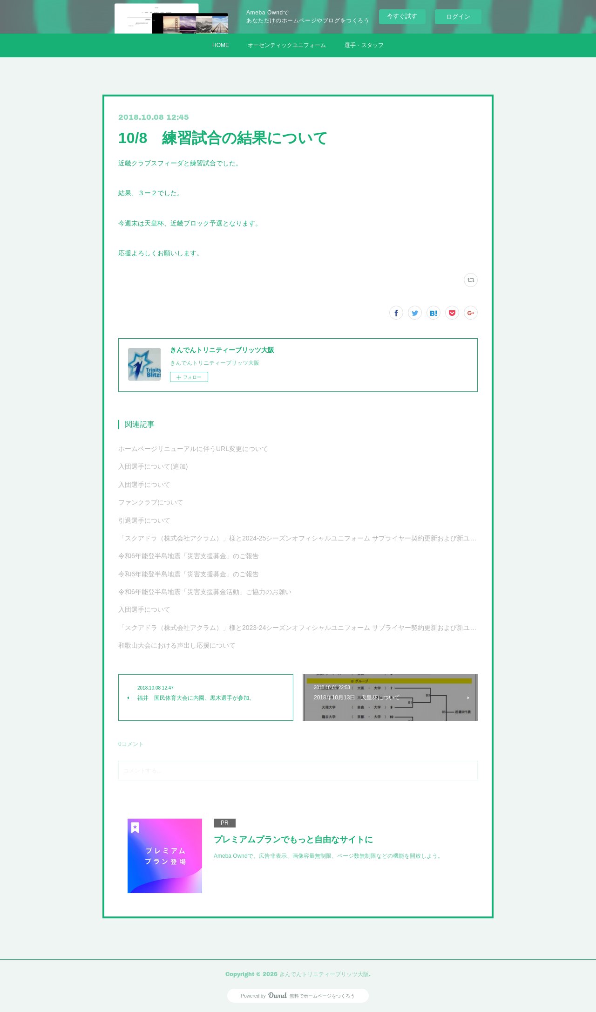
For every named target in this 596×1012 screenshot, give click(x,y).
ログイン (458, 16)
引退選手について (144, 520)
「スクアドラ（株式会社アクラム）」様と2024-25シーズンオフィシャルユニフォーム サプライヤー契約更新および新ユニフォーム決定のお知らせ (298, 538)
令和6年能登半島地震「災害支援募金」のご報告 (188, 556)
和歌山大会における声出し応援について (177, 645)
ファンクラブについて (150, 502)
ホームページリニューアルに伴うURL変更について (193, 448)
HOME (220, 45)
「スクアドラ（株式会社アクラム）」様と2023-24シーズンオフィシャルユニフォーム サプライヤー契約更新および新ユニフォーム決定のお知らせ (298, 627)
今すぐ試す (402, 16)
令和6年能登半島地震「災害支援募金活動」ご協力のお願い (204, 591)
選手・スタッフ (364, 45)
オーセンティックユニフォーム (287, 45)
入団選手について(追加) (153, 466)
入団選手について (144, 484)
